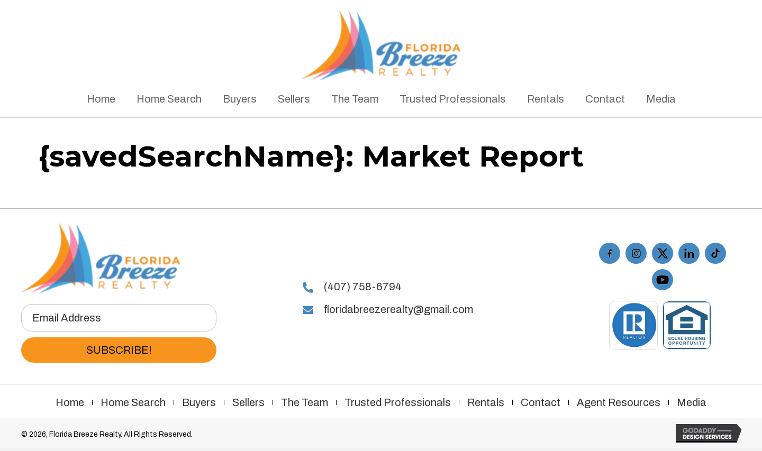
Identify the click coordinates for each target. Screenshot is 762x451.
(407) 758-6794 (363, 286)
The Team (304, 402)
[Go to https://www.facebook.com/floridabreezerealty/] (609, 253)
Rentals (485, 402)
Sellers (248, 402)
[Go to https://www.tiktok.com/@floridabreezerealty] (715, 253)
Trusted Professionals (397, 402)
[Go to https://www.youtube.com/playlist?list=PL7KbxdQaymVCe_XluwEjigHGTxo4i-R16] (662, 279)
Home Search (133, 402)
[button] (118, 350)
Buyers (199, 402)
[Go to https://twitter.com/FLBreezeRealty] (662, 253)
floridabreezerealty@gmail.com (398, 309)
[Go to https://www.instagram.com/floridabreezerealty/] (636, 253)
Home (70, 402)
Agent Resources (618, 402)
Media (691, 402)
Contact (540, 402)
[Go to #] (689, 253)
